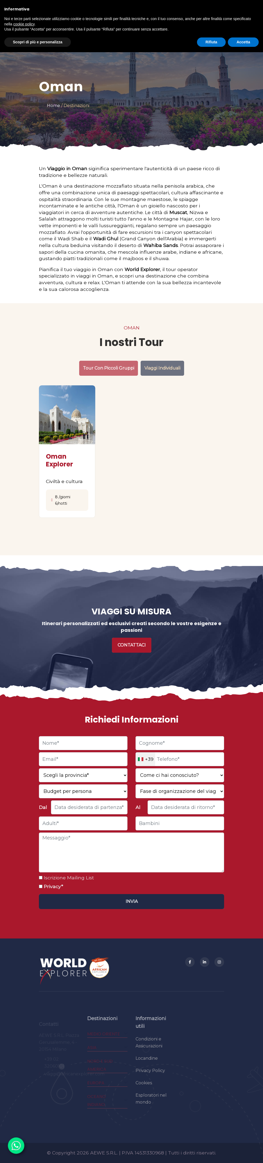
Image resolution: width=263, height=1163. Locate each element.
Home (53, 105)
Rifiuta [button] (211, 42)
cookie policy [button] (23, 24)
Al (138, 807)
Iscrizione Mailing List (68, 877)
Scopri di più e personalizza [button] (37, 42)
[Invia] (131, 901)
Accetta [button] (243, 42)
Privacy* (52, 886)
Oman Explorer (59, 460)
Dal (43, 807)
